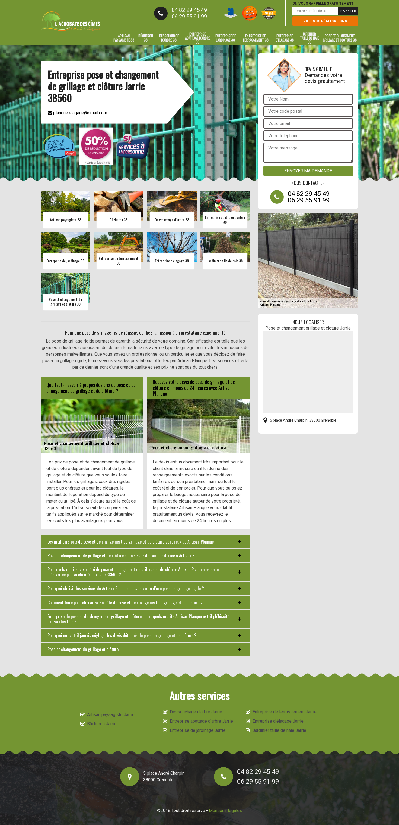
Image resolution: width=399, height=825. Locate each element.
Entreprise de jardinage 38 (225, 38)
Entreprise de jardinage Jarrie (197, 730)
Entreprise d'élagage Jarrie (278, 721)
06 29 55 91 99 (189, 16)
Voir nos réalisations (325, 21)
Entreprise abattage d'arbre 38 (197, 38)
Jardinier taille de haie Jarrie (279, 730)
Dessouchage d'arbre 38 (169, 38)
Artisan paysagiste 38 (123, 38)
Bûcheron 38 (145, 38)
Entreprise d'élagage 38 (285, 38)
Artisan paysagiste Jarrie (111, 714)
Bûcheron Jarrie (102, 723)
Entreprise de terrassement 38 (255, 38)
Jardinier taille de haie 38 (309, 38)
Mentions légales (225, 810)
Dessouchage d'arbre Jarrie (196, 711)
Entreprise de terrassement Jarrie (285, 711)
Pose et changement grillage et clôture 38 (340, 38)
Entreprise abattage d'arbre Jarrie (201, 721)
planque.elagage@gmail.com (77, 112)
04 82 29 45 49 (189, 10)
